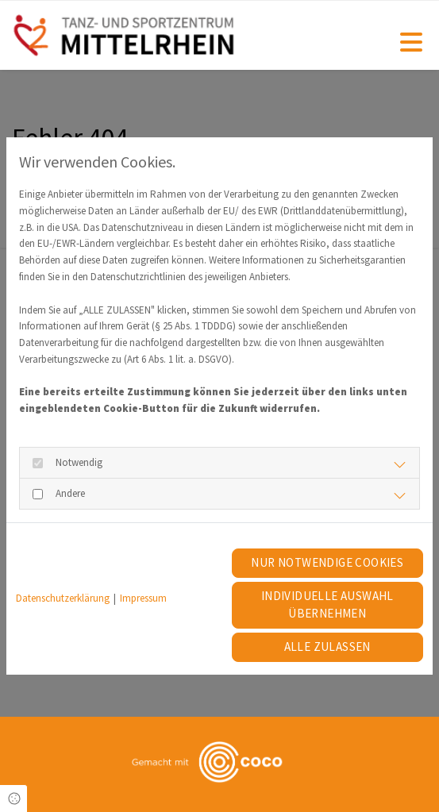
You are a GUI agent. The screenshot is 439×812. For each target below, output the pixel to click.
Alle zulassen (327, 646)
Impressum (143, 598)
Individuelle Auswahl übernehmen (327, 605)
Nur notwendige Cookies (327, 562)
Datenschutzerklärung (63, 598)
